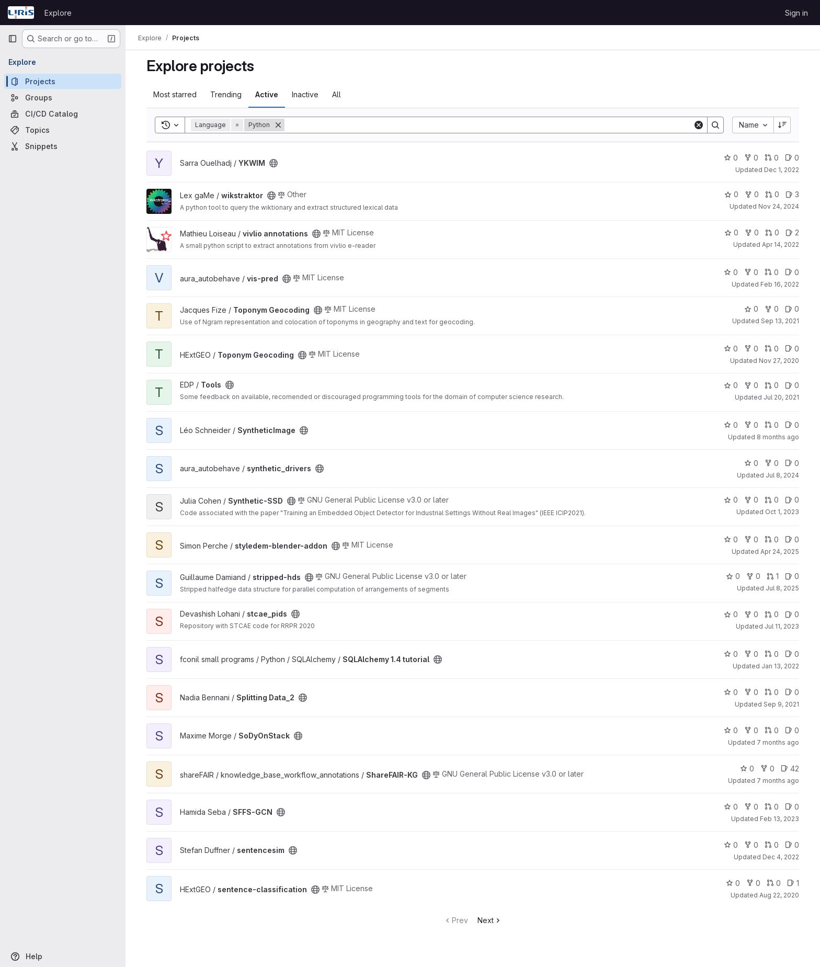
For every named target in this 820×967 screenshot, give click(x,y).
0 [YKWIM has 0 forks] (751, 157)
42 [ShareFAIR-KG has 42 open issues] (790, 768)
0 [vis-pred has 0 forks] (751, 272)
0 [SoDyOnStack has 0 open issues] (792, 730)
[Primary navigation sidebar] (12, 38)
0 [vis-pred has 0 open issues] (792, 272)
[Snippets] (62, 146)
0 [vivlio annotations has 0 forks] (752, 232)
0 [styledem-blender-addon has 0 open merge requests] (772, 539)
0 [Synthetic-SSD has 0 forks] (751, 499)
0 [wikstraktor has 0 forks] (752, 194)
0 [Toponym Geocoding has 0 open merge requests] (772, 348)
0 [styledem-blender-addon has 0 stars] (731, 539)
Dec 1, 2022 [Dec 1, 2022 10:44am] (781, 170)
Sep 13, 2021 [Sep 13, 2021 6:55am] (780, 321)
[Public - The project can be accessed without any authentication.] (273, 163)
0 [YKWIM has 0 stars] (731, 157)
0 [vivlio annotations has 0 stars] (731, 232)
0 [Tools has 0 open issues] (792, 385)
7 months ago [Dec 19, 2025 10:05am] (778, 780)
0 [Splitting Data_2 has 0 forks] (751, 692)
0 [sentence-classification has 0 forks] (753, 883)
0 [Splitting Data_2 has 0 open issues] (792, 692)
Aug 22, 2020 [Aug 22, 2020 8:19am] (779, 895)
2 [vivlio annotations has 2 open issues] (792, 232)
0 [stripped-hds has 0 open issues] (792, 576)
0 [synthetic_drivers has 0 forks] (772, 463)
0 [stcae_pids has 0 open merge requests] (772, 614)
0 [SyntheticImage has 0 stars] (731, 424)
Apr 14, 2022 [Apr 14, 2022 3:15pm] (780, 244)
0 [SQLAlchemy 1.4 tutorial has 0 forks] (751, 654)
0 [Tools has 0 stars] (731, 385)
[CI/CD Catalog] (62, 113)
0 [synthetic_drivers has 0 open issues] (792, 463)
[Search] (489, 125)
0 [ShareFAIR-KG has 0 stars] (747, 768)
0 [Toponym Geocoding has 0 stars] (751, 308)
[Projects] (62, 81)
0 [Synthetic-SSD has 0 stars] (731, 499)
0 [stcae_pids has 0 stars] (731, 614)
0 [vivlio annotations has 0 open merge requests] (772, 232)
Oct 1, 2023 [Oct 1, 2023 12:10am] (782, 512)
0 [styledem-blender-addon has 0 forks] (751, 539)
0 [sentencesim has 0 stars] (731, 844)
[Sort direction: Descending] (782, 125)
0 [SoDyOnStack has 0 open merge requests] (772, 730)
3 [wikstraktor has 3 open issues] (792, 194)
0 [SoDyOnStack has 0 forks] (751, 730)
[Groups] (62, 97)
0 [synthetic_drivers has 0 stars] (751, 463)
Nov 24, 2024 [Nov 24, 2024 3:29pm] (778, 206)
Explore (58, 12)
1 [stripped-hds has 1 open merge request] (773, 576)
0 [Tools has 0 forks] (751, 385)
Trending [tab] (226, 94)
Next (489, 920)
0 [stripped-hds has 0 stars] (733, 576)
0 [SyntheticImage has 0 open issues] (792, 424)
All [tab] (336, 94)
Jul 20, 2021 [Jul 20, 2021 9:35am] (781, 397)
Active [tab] (266, 94)
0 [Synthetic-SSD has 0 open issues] (792, 499)
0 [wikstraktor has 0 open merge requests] (772, 194)
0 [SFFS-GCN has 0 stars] (731, 806)
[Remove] (278, 125)
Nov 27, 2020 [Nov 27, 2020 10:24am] (779, 361)
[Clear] (698, 125)
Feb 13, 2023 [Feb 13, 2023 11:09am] (779, 819)
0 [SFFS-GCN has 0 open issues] (792, 806)
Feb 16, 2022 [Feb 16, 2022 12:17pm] (779, 284)
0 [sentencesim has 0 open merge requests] (772, 844)
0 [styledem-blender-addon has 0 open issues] (792, 539)
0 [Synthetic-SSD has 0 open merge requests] (772, 499)
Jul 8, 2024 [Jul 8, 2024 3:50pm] (782, 475)
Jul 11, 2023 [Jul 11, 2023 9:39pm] (782, 626)
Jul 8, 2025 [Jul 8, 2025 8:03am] (782, 588)
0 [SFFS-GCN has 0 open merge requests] (772, 806)
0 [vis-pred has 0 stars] (731, 272)
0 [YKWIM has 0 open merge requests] (772, 157)
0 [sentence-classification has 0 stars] (733, 883)
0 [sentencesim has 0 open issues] (792, 844)
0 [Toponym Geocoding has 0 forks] (772, 308)
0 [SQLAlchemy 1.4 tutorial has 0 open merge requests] (772, 654)
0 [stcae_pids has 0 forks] (751, 614)
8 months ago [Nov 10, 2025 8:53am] (778, 437)
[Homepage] (21, 12)
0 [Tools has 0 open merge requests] (772, 385)
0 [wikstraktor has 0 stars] (731, 194)
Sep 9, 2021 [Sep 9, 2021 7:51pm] (781, 704)
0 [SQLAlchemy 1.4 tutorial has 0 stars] (731, 654)
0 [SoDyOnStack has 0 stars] (731, 730)
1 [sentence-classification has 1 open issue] (793, 883)
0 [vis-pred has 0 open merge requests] (772, 272)
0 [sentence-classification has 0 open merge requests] (774, 883)
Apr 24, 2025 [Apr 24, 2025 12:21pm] (779, 551)
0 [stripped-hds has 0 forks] (753, 576)
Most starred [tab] (175, 94)
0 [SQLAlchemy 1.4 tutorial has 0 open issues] (792, 654)
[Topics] (62, 130)
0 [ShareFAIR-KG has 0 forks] (767, 768)
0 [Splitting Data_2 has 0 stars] (731, 692)
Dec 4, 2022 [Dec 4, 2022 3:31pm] (780, 857)
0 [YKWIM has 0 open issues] (792, 157)
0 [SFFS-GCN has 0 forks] (751, 806)
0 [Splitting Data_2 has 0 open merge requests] (772, 692)
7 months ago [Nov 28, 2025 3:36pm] (778, 742)
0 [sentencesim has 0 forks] (751, 844)
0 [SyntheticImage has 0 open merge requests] (772, 424)
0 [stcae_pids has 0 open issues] (792, 614)
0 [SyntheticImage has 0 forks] (751, 424)
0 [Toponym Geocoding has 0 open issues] (792, 308)
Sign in (796, 12)
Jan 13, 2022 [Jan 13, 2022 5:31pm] (780, 666)
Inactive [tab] (305, 94)
